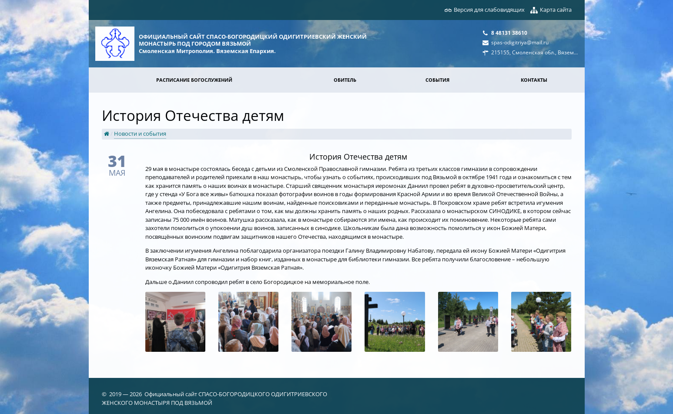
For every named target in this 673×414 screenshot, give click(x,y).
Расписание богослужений (194, 80)
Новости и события (140, 133)
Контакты (534, 80)
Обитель (345, 80)
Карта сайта (556, 9)
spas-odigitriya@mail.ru (520, 42)
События (437, 80)
